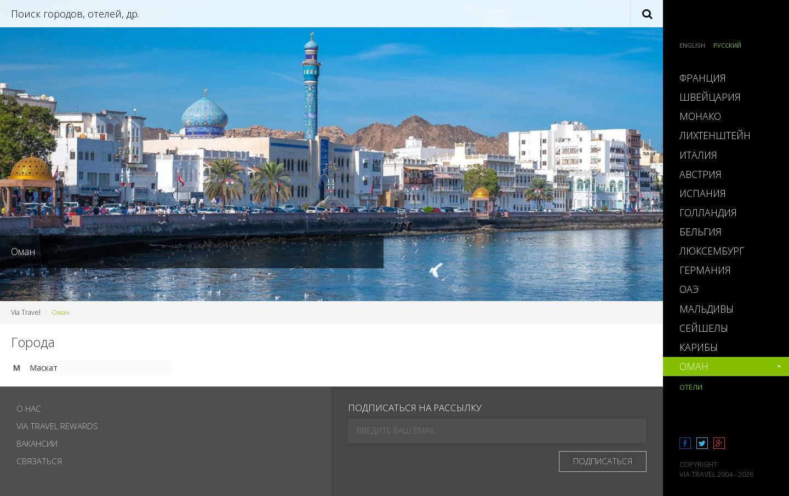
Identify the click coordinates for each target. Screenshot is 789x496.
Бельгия (700, 231)
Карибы (698, 347)
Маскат (44, 367)
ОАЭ (689, 289)
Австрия (700, 174)
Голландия (708, 212)
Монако (700, 116)
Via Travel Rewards (57, 426)
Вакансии (37, 443)
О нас (28, 408)
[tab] (726, 78)
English (692, 45)
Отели (690, 387)
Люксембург (711, 250)
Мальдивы (706, 308)
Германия (705, 269)
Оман (693, 366)
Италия (698, 155)
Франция (702, 77)
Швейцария (710, 96)
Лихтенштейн (715, 135)
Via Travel (26, 312)
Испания (702, 193)
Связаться (39, 461)
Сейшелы (703, 327)
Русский (727, 45)
